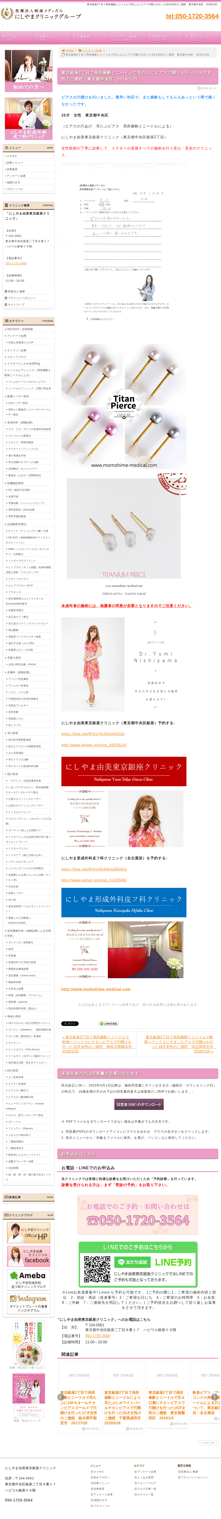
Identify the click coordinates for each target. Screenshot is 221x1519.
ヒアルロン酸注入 (18, 1090)
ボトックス (14, 1121)
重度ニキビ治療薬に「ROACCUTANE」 (18, 920)
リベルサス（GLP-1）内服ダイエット (29, 1055)
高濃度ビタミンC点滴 (20, 649)
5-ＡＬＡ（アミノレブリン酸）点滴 (28, 530)
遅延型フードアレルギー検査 (24, 636)
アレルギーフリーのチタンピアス (27, 381)
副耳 (10, 948)
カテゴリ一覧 (144, 1494)
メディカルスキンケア (20, 861)
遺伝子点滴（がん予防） (22, 643)
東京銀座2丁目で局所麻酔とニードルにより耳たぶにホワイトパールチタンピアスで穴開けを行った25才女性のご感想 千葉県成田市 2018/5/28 (124, 1408)
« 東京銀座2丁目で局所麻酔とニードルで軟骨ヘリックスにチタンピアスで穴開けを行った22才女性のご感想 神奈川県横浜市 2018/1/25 (99, 1044)
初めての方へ (100, 1477)
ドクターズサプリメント (22, 560)
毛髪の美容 (14, 657)
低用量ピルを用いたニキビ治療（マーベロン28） (28, 877)
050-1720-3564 (97, 1336)
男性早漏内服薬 (17, 516)
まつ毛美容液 (15, 1077)
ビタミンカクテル (18, 578)
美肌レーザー (15, 892)
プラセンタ (14, 591)
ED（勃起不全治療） (20, 489)
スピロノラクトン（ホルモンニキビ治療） (28, 821)
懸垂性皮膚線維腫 (18, 968)
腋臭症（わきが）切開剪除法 (24, 475)
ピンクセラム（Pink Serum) (24, 1049)
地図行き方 (165, 38)
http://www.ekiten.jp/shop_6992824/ (94, 745)
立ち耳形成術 (15, 752)
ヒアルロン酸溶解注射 (20, 1096)
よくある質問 (144, 1477)
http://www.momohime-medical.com (96, 989)
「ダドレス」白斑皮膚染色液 (24, 780)
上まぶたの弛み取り (19, 1134)
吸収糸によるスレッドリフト (24, 1154)
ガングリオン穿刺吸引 (20, 942)
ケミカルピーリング (19, 811)
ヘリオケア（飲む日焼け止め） (25, 854)
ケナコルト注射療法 (19, 435)
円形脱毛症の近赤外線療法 (23, 698)
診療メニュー (53, 38)
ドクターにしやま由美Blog (23, 363)
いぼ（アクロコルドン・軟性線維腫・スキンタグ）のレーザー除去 (28, 789)
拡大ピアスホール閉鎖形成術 (24, 746)
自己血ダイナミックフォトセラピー (28, 623)
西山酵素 (13, 629)
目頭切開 (13, 1167)
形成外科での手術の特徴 (22, 962)
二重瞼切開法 (15, 1141)
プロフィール (203, 38)
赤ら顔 (12, 899)
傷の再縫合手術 (17, 455)
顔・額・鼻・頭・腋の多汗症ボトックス (28, 1177)
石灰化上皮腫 (15, 988)
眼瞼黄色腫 (14, 981)
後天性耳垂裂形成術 (19, 739)
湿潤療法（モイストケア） (23, 468)
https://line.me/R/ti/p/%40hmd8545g (94, 869)
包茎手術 (13, 496)
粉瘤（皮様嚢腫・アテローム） (25, 995)
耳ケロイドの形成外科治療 (23, 766)
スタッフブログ (16, 356)
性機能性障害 (15, 483)
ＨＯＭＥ (12, 156)
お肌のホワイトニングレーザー (25, 805)
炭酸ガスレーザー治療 (20, 1161)
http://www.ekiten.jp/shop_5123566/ (94, 880)
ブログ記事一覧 (145, 1488)
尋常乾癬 (13, 711)
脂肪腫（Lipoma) (18, 1001)
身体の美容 (14, 1016)
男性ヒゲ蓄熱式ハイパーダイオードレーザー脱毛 (28, 412)
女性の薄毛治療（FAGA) (22, 664)
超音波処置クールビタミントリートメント (28, 908)
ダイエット (14, 1042)
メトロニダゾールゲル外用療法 (25, 868)
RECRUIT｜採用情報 (20, 329)
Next (214, 1397)
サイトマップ (16, 304)
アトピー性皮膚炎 (18, 678)
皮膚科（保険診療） (19, 672)
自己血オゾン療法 (18, 616)
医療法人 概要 (16, 291)
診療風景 (90, 38)
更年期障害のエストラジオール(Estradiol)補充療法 (24, 601)
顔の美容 (12, 1070)
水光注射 (13, 886)
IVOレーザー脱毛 (18, 402)
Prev (61, 1397)
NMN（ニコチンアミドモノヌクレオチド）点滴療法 (27, 551)
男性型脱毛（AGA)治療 (21, 509)
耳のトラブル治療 (18, 759)
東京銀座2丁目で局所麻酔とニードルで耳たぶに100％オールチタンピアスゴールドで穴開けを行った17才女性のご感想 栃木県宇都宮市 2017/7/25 (78, 1408)
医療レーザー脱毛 (18, 396)
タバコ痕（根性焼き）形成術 (24, 1036)
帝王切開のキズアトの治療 (23, 462)
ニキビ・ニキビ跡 (18, 692)
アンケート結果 (128, 38)
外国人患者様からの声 (20, 342)
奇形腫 (12, 955)
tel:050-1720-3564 (192, 16)
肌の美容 (12, 773)
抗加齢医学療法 (16, 524)
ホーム (18, 38)
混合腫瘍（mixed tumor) (21, 975)
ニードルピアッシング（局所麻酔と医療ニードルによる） (27, 372)
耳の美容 (12, 732)
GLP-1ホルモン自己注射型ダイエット (29, 1022)
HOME (67, 50)
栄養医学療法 (15, 610)
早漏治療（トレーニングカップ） (27, 502)
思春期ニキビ (15, 718)
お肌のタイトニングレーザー (24, 798)
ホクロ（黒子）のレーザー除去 (25, 1115)
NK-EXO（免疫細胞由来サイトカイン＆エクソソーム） (28, 540)
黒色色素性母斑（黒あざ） (23, 1008)
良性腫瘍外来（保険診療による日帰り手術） (27, 933)
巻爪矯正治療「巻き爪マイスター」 (28, 1062)
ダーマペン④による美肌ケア (24, 830)
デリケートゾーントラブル (23, 448)
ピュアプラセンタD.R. (20, 585)
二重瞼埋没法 (15, 1148)
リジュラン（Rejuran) (20, 1128)
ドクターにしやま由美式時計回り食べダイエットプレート (28, 839)
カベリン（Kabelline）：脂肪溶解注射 (29, 1029)
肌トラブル (14, 725)
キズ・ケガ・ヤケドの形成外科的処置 (29, 429)
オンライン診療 (16, 350)
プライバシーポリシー (21, 298)
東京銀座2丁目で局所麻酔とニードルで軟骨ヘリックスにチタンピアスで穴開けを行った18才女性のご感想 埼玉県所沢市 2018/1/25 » (180, 1044)
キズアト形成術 (17, 1083)
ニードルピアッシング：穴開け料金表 (29, 388)
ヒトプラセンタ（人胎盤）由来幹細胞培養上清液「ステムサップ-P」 (28, 569)
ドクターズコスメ (18, 848)
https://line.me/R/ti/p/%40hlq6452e (93, 734)
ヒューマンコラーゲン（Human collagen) (25, 1106)
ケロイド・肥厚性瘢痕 (20, 442)
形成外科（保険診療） (21, 422)
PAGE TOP (207, 1442)
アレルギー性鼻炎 (18, 685)
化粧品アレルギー (18, 705)
